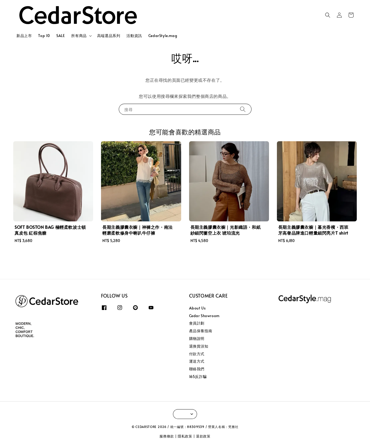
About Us (197, 308)
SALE (60, 35)
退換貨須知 (198, 346)
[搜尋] (242, 109)
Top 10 (44, 35)
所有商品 (78, 35)
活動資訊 (134, 35)
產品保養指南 (200, 330)
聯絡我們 (196, 368)
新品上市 (24, 35)
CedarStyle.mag (162, 35)
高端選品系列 (108, 35)
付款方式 (196, 353)
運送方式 (196, 361)
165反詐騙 (198, 376)
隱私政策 (185, 436)
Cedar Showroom (204, 315)
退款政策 (203, 436)
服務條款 (166, 436)
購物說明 (196, 338)
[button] (328, 15)
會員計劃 (196, 323)
